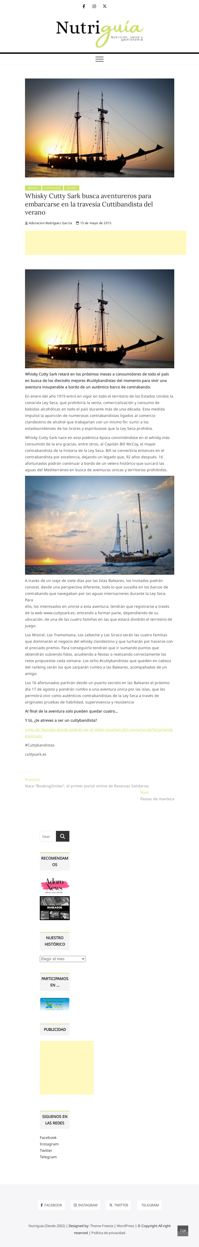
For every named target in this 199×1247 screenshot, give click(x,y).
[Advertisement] (105, 243)
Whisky (72, 188)
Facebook (48, 1137)
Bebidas (33, 188)
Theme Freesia (101, 1225)
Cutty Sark (53, 188)
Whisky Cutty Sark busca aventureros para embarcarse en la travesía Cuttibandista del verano (89, 204)
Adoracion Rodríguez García (48, 223)
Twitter (46, 1150)
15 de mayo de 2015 (93, 223)
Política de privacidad (108, 1232)
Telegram (48, 1156)
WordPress (125, 1225)
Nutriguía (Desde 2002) (47, 1225)
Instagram (49, 1143)
